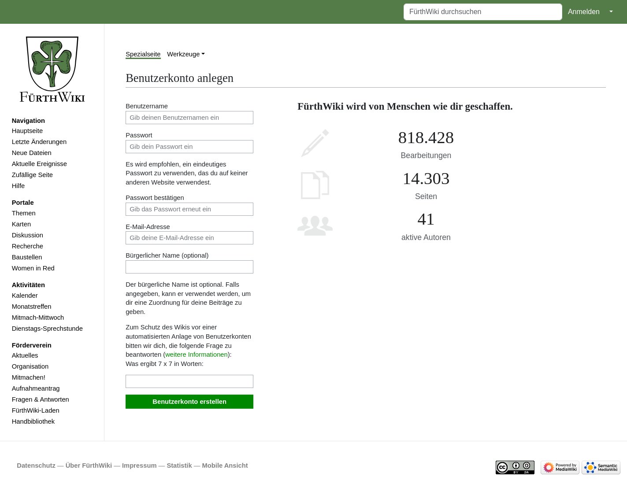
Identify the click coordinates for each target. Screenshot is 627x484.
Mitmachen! (28, 377)
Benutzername (147, 106)
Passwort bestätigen (155, 197)
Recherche (27, 246)
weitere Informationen (196, 354)
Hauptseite (27, 130)
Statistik (179, 465)
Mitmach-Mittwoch (38, 317)
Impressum (139, 465)
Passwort (139, 135)
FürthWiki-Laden (35, 410)
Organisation (30, 366)
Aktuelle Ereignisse (39, 163)
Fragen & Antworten (40, 399)
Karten (21, 224)
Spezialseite (143, 54)
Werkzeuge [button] (183, 54)
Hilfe (18, 185)
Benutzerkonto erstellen (189, 401)
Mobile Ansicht (225, 465)
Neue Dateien (32, 152)
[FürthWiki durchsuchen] (483, 12)
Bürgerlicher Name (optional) (167, 255)
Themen (24, 213)
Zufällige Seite (32, 174)
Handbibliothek (33, 421)
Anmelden (584, 11)
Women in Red (33, 268)
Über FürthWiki (89, 465)
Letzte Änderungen (39, 141)
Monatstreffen (32, 306)
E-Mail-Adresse (148, 226)
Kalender (25, 295)
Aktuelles (25, 355)
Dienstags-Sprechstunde (47, 328)
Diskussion (27, 235)
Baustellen (27, 257)
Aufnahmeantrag (36, 388)
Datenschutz (36, 465)
